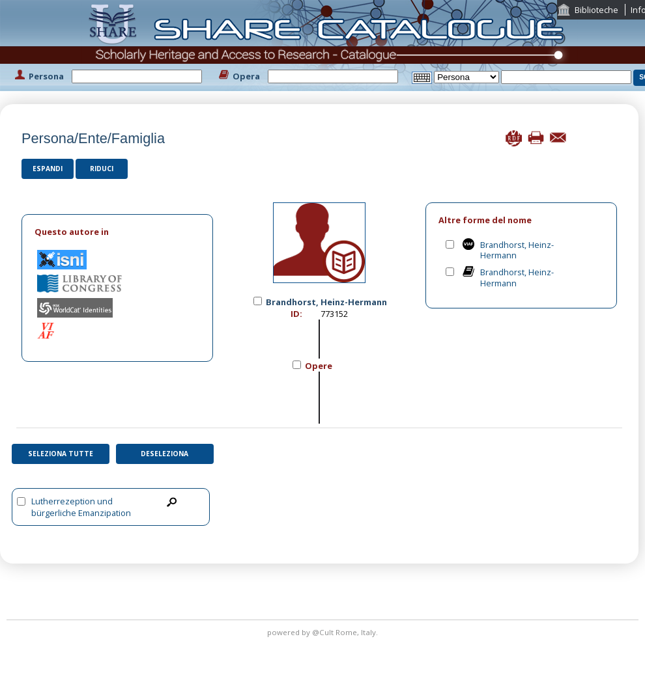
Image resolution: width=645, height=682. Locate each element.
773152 (334, 314)
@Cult (324, 632)
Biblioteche (596, 10)
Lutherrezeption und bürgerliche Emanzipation (81, 507)
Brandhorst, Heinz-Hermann (517, 250)
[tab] (117, 232)
